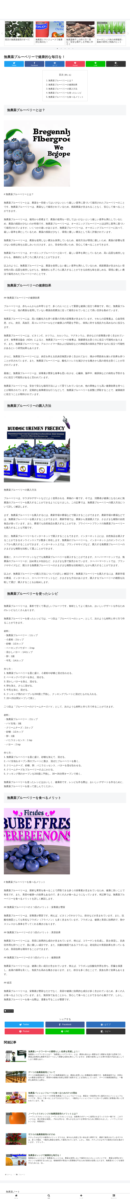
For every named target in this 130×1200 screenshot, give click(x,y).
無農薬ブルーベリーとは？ (61, 81)
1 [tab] (57, 48)
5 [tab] (73, 48)
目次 (61, 75)
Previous (2, 33)
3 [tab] (65, 48)
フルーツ (9, 1011)
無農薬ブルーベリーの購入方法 (63, 89)
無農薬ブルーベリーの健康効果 (63, 85)
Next (128, 33)
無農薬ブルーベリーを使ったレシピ (65, 93)
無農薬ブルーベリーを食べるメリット (66, 97)
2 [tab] (61, 48)
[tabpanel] (19, 33)
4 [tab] (69, 48)
